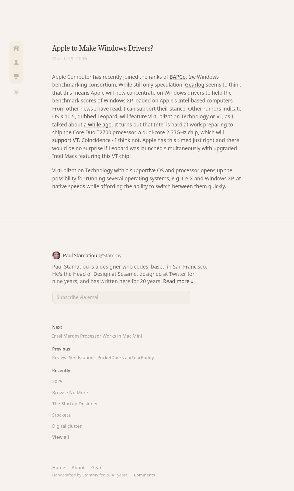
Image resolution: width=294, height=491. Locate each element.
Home (58, 467)
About (78, 467)
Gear (96, 467)
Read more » (178, 281)
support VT (65, 140)
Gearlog (195, 84)
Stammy (90, 475)
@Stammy (110, 255)
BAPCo (178, 76)
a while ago (98, 124)
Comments (144, 475)
